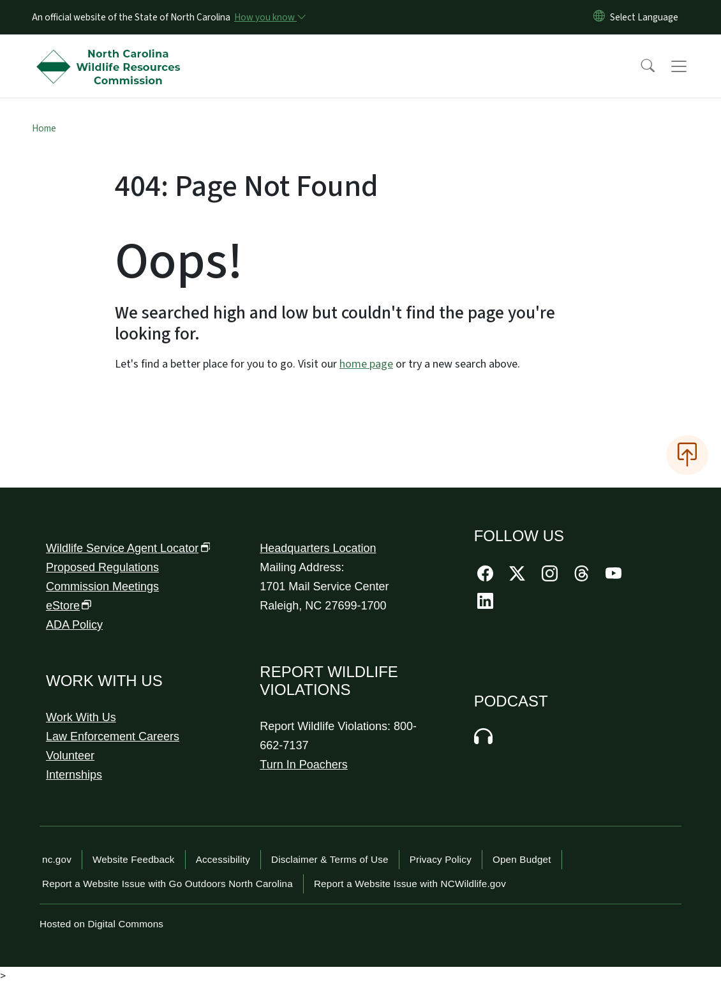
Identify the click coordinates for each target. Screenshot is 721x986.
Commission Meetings (102, 586)
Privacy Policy (441, 859)
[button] (639, 66)
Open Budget (522, 859)
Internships (74, 774)
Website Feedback (134, 859)
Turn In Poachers (303, 764)
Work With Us (81, 717)
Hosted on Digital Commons (101, 923)
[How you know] (269, 17)
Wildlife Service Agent (128, 548)
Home (44, 128)
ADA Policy (74, 624)
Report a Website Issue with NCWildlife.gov (410, 883)
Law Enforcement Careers (112, 736)
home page (366, 364)
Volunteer (70, 755)
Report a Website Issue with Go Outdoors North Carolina (167, 883)
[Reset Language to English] (599, 17)
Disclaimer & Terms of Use (330, 859)
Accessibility (223, 859)
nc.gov (56, 859)
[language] (644, 17)
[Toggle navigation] (691, 66)
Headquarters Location (318, 548)
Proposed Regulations (102, 567)
